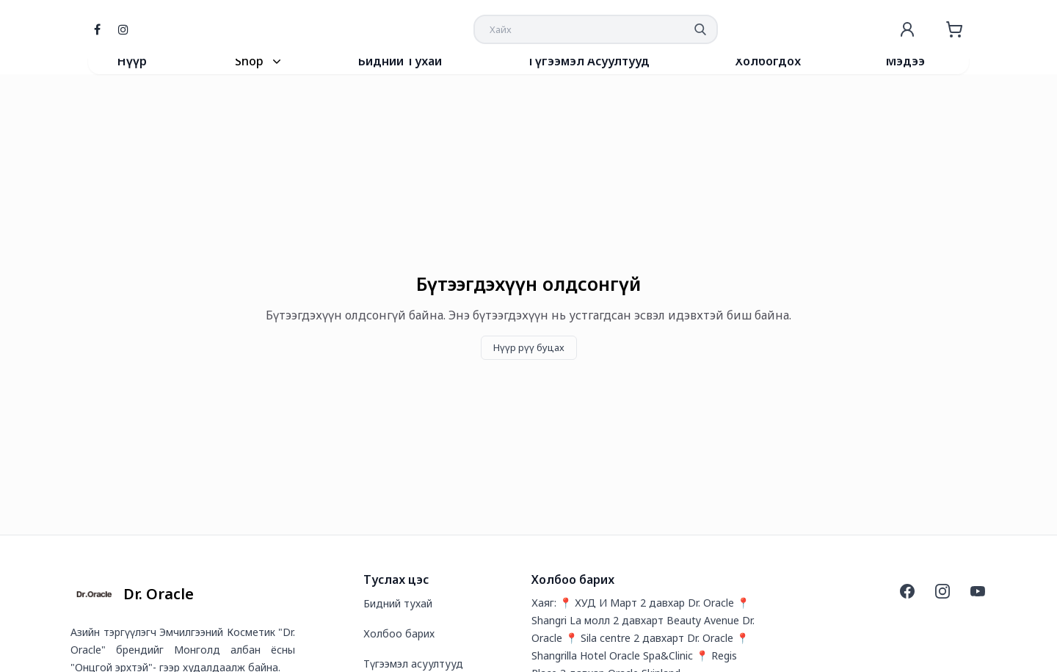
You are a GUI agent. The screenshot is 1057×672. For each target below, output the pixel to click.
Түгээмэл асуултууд (413, 664)
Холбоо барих (399, 633)
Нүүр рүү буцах (528, 347)
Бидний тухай (397, 603)
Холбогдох (768, 61)
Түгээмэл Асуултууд (588, 61)
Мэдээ (905, 61)
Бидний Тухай (400, 61)
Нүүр (132, 61)
